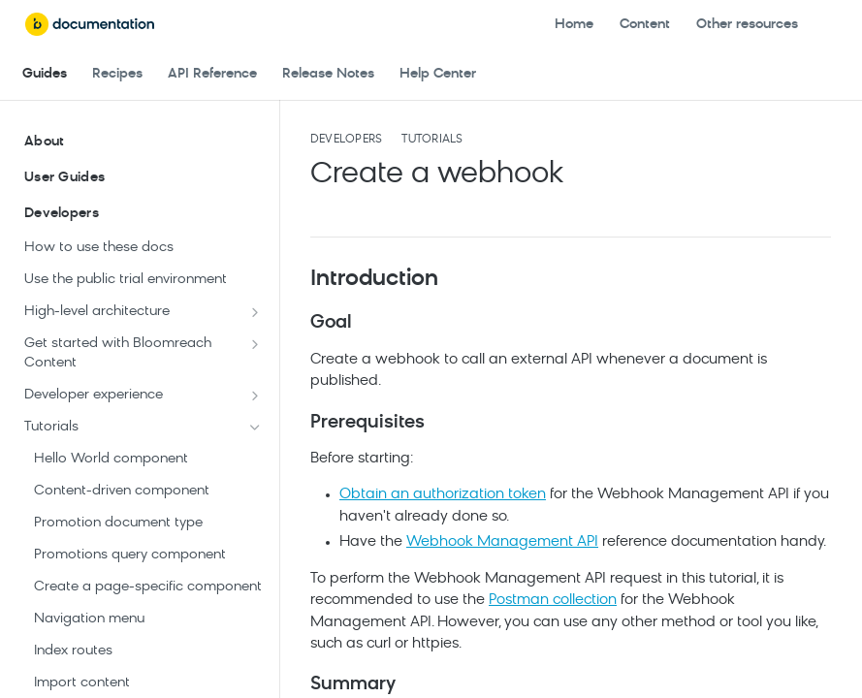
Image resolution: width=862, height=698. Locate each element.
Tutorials (432, 139)
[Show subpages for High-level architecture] (255, 312)
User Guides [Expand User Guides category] (143, 178)
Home (574, 24)
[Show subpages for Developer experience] (255, 395)
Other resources (747, 24)
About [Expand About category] (143, 142)
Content (645, 24)
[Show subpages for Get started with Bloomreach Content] (255, 344)
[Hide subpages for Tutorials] (255, 427)
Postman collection (553, 600)
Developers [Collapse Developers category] (143, 214)
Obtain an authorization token (442, 495)
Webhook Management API (502, 542)
